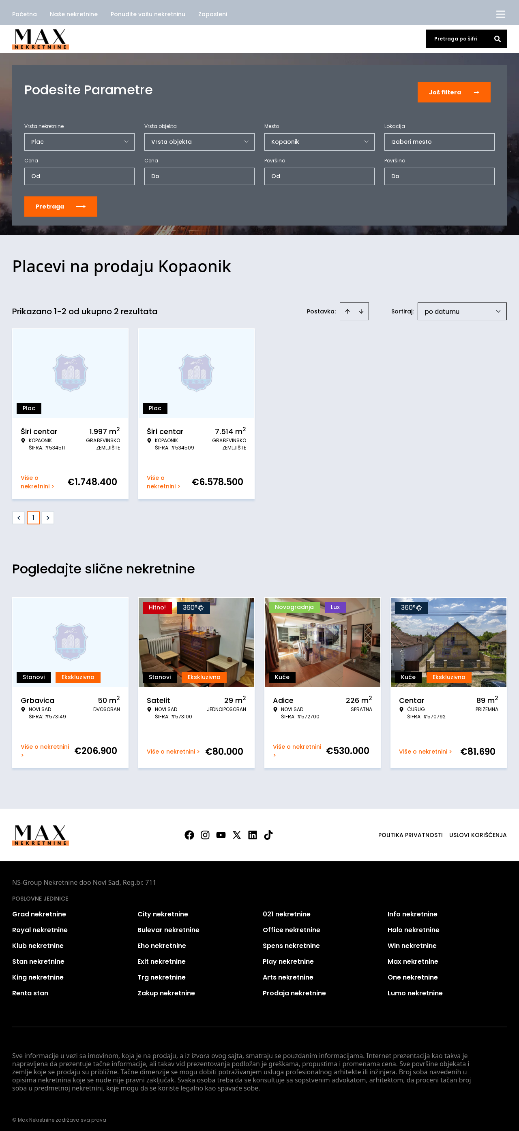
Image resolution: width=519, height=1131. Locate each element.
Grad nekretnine (39, 909)
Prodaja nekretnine (294, 988)
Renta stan (30, 988)
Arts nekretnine (288, 972)
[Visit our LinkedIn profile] (252, 830)
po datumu (442, 306)
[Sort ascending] (347, 306)
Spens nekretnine (291, 941)
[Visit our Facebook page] (189, 830)
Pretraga (61, 202)
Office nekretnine (291, 925)
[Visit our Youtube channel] (221, 830)
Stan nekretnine (38, 956)
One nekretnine (413, 972)
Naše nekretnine (74, 14)
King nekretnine (38, 972)
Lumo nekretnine (415, 988)
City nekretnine (162, 909)
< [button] (19, 513)
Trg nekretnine (161, 972)
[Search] (497, 39)
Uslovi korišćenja (478, 830)
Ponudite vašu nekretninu (148, 14)
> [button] (48, 513)
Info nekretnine (413, 909)
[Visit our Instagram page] (205, 830)
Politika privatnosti (410, 830)
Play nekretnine (288, 956)
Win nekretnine (412, 941)
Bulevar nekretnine (168, 925)
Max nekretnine (413, 956)
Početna (24, 14)
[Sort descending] (361, 306)
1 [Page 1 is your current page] (33, 513)
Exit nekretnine (161, 956)
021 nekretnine (287, 909)
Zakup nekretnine (166, 988)
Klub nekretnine (38, 941)
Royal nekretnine (40, 925)
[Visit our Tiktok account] (268, 830)
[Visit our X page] (237, 830)
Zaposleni (212, 14)
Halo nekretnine (414, 925)
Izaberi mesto (411, 137)
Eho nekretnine (161, 941)
